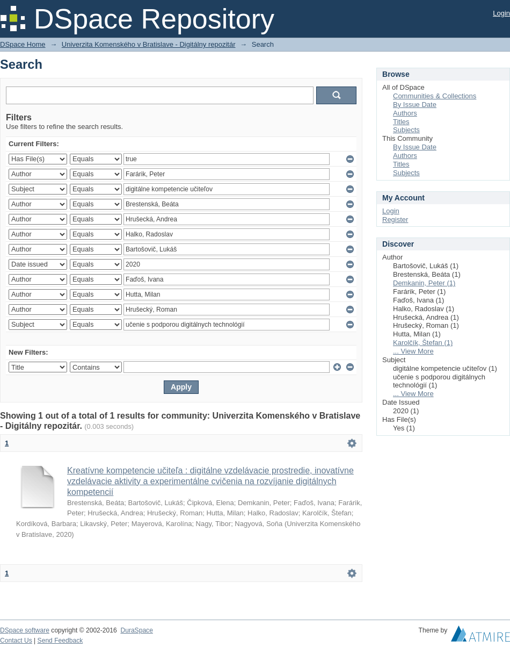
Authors (405, 113)
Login (501, 13)
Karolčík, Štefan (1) (423, 343)
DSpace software (24, 630)
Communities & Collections (434, 96)
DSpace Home (23, 44)
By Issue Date (414, 104)
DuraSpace (136, 630)
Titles (401, 122)
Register (395, 219)
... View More (413, 351)
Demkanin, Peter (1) (424, 283)
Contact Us (16, 640)
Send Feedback (60, 640)
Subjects (406, 130)
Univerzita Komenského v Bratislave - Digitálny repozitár (149, 44)
